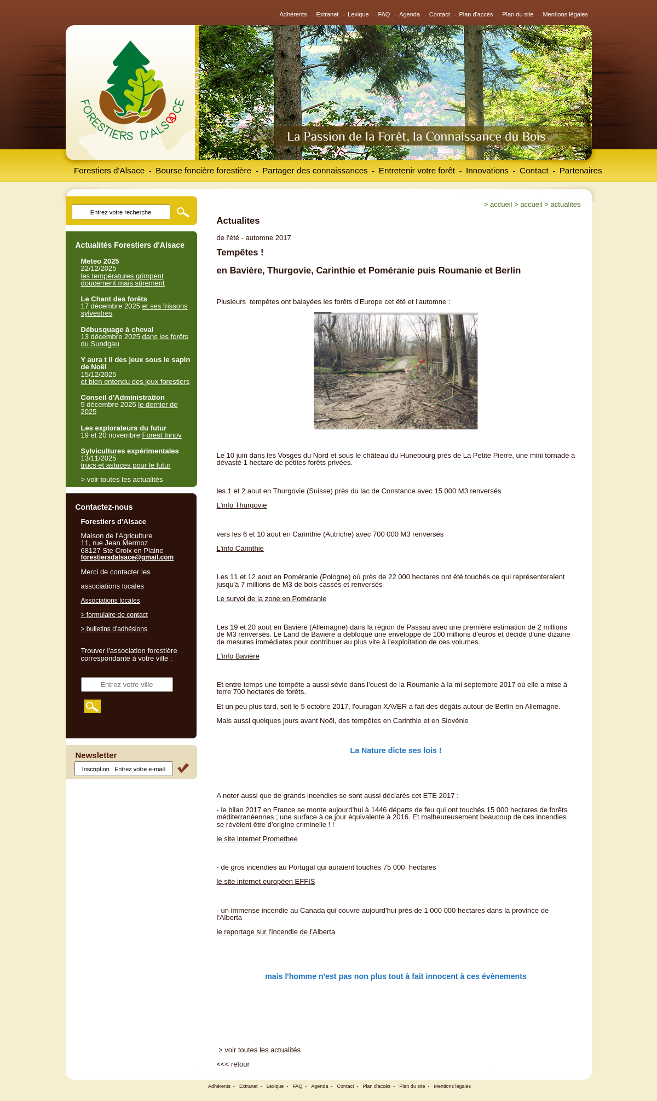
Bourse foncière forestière (203, 170)
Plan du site (517, 14)
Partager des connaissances (315, 170)
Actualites (566, 204)
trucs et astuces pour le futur (126, 465)
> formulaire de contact (114, 615)
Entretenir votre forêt (417, 170)
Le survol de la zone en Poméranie (272, 599)
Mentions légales (565, 14)
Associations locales (110, 600)
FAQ (384, 14)
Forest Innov (162, 435)
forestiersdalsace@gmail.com (127, 557)
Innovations (487, 170)
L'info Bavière (238, 656)
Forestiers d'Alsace (109, 170)
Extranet (327, 14)
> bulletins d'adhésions (114, 629)
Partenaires (581, 170)
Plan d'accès (476, 14)
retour (240, 1064)
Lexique (358, 14)
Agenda (409, 14)
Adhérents (293, 14)
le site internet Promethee (257, 839)
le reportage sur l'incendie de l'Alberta (276, 932)
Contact (439, 14)
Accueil (501, 204)
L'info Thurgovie (242, 505)
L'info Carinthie (240, 548)
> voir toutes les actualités (259, 1050)
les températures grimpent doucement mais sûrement (123, 279)
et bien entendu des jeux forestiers (135, 381)
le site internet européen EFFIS (266, 881)
